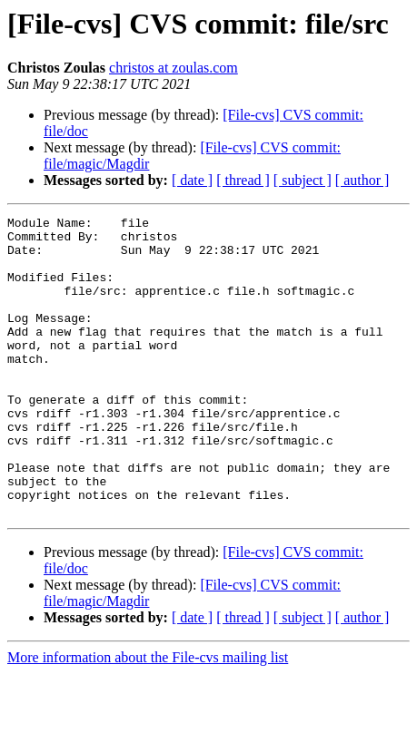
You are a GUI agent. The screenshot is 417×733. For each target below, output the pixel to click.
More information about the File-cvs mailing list (147, 717)
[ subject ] (302, 180)
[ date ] (192, 180)
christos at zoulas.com (173, 67)
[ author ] (362, 180)
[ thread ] (243, 180)
